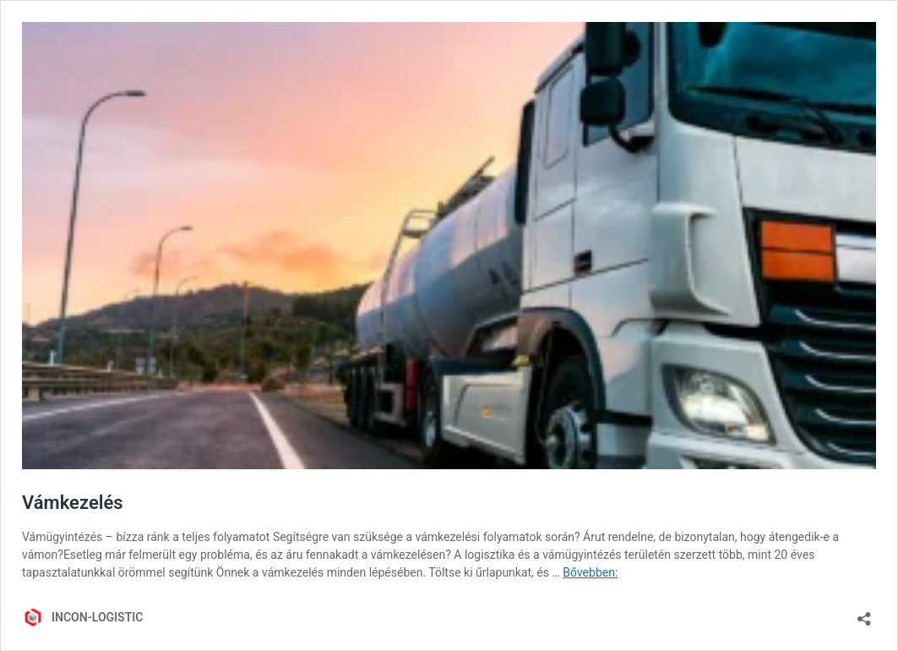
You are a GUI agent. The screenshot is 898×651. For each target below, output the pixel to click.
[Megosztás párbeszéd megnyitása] (864, 613)
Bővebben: (590, 572)
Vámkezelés (72, 502)
